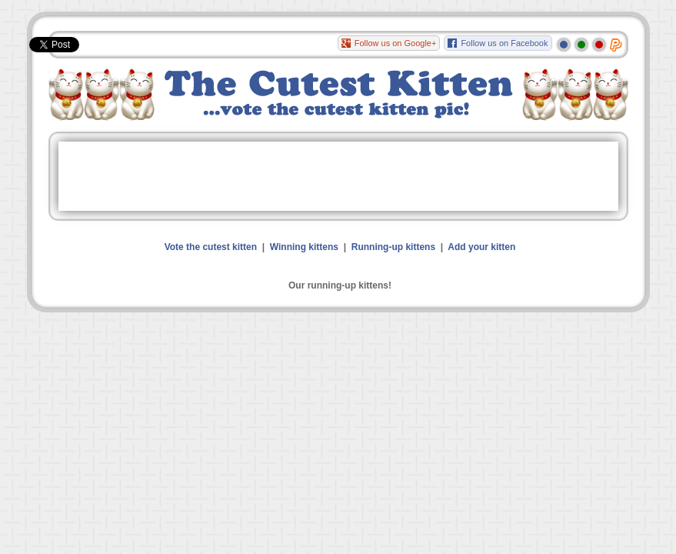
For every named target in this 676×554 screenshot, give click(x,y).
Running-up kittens (393, 247)
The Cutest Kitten (338, 94)
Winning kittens (304, 247)
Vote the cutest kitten (211, 247)
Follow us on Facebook (504, 43)
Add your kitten (481, 247)
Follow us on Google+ (396, 43)
